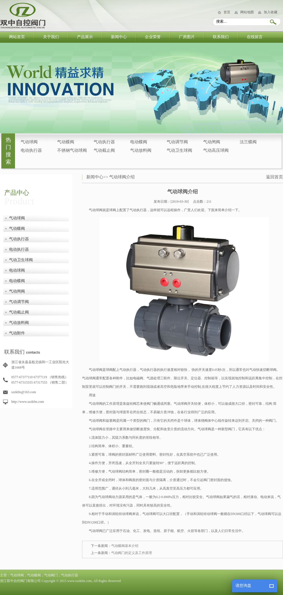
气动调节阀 (177, 142)
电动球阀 (17, 270)
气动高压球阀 (216, 150)
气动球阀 (29, 142)
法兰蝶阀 (248, 142)
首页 (227, 12)
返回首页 (274, 177)
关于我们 (51, 37)
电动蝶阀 (138, 142)
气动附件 (17, 333)
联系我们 (221, 37)
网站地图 (247, 12)
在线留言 (255, 37)
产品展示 (85, 37)
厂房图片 (187, 37)
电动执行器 (31, 150)
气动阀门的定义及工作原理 (131, 553)
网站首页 (17, 37)
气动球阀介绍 (122, 177)
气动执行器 (104, 142)
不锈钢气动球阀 (72, 150)
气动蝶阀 (65, 142)
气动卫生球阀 (179, 150)
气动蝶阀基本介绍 (124, 546)
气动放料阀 (140, 150)
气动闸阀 (211, 142)
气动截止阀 (104, 150)
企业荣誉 (153, 37)
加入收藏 (270, 12)
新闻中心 (119, 37)
